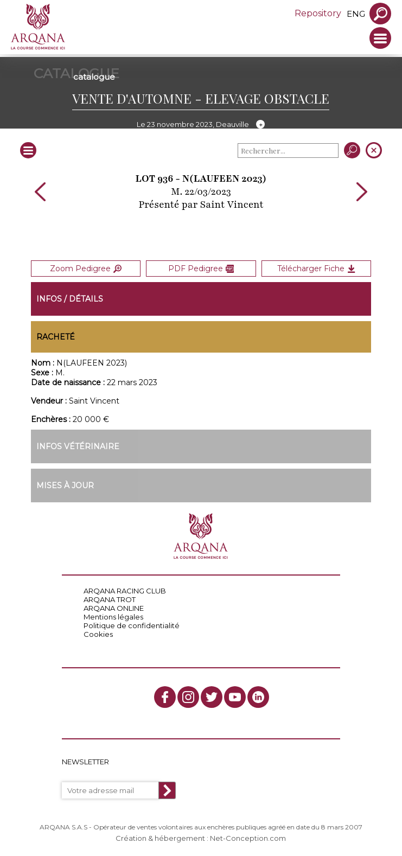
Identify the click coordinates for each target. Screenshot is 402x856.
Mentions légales (113, 616)
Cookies (98, 634)
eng (356, 14)
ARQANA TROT (110, 599)
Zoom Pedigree (86, 268)
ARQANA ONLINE (114, 608)
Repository (318, 13)
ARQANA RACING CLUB (125, 590)
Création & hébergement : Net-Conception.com (201, 838)
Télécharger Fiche (316, 268)
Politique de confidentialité (132, 625)
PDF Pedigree (201, 268)
